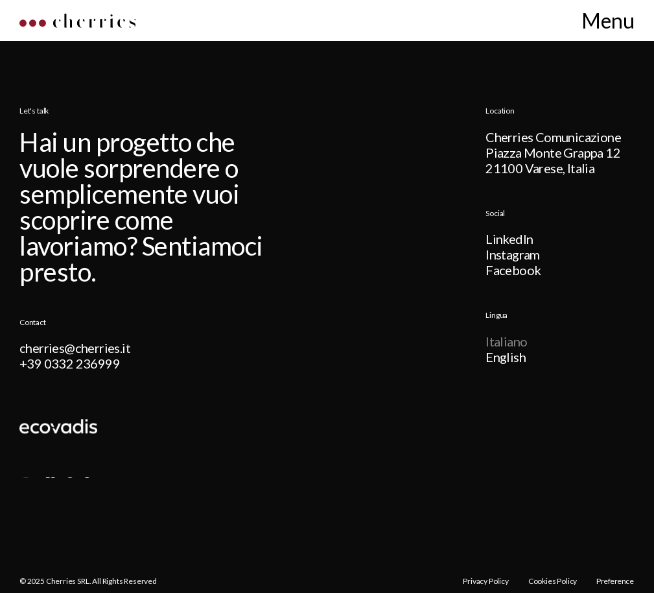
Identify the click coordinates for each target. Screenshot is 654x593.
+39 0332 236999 (69, 364)
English (505, 357)
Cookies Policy (552, 581)
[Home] (77, 24)
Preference (615, 581)
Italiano (506, 342)
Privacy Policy (485, 581)
